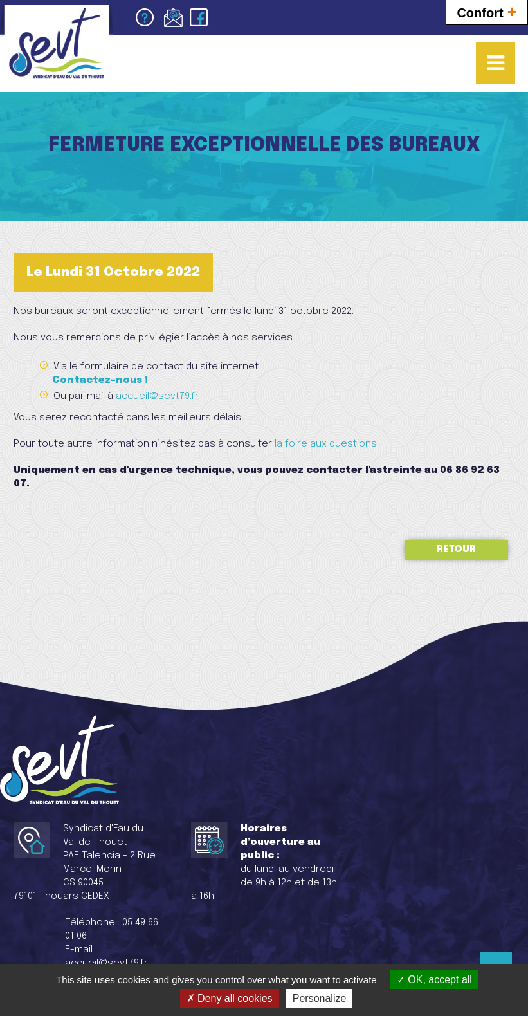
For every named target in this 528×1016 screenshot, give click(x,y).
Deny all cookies (230, 998)
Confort (487, 11)
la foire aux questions (326, 444)
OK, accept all (434, 979)
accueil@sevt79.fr (157, 396)
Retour (456, 549)
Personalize (320, 998)
